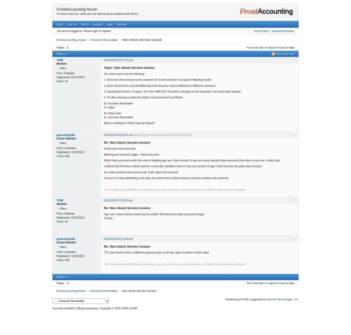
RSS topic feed (286, 53)
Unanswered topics (283, 31)
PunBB (244, 299)
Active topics (261, 31)
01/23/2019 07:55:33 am (118, 200)
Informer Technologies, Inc (282, 299)
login (261, 47)
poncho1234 (66, 135)
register (272, 47)
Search (84, 24)
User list (72, 24)
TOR (60, 60)
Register (97, 24)
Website (121, 24)
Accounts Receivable (103, 40)
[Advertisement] (175, 322)
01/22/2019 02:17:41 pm (118, 60)
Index (59, 24)
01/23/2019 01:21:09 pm (118, 238)
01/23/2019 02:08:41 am (118, 135)
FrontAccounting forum (77, 9)
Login (109, 24)
